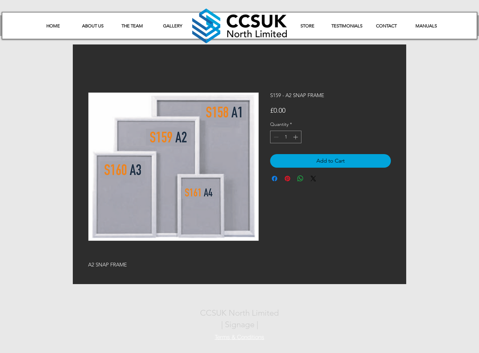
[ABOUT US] (92, 26)
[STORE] (307, 26)
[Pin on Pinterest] (287, 178)
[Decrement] (275, 137)
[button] (426, 26)
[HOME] (53, 26)
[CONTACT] (386, 26)
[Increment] (296, 137)
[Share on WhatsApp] (300, 178)
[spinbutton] (286, 137)
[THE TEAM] (132, 26)
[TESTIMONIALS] (346, 26)
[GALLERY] (172, 26)
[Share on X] (313, 178)
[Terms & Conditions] (239, 336)
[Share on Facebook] (274, 178)
